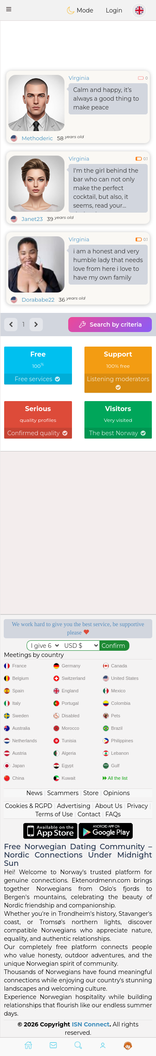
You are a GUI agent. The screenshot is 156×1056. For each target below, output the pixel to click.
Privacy (137, 806)
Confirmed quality (38, 433)
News (34, 793)
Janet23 (32, 219)
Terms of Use (54, 814)
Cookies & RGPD (28, 806)
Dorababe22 (38, 299)
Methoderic (37, 138)
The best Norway (118, 433)
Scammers (62, 793)
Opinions (116, 793)
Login (114, 10)
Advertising (73, 806)
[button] (8, 9)
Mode (80, 10)
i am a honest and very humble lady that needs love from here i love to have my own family (108, 264)
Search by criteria (110, 324)
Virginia (79, 77)
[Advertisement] (78, 43)
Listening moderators (118, 382)
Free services (38, 379)
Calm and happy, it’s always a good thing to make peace (106, 98)
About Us (108, 806)
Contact (89, 814)
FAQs (113, 814)
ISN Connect (91, 1024)
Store (91, 793)
